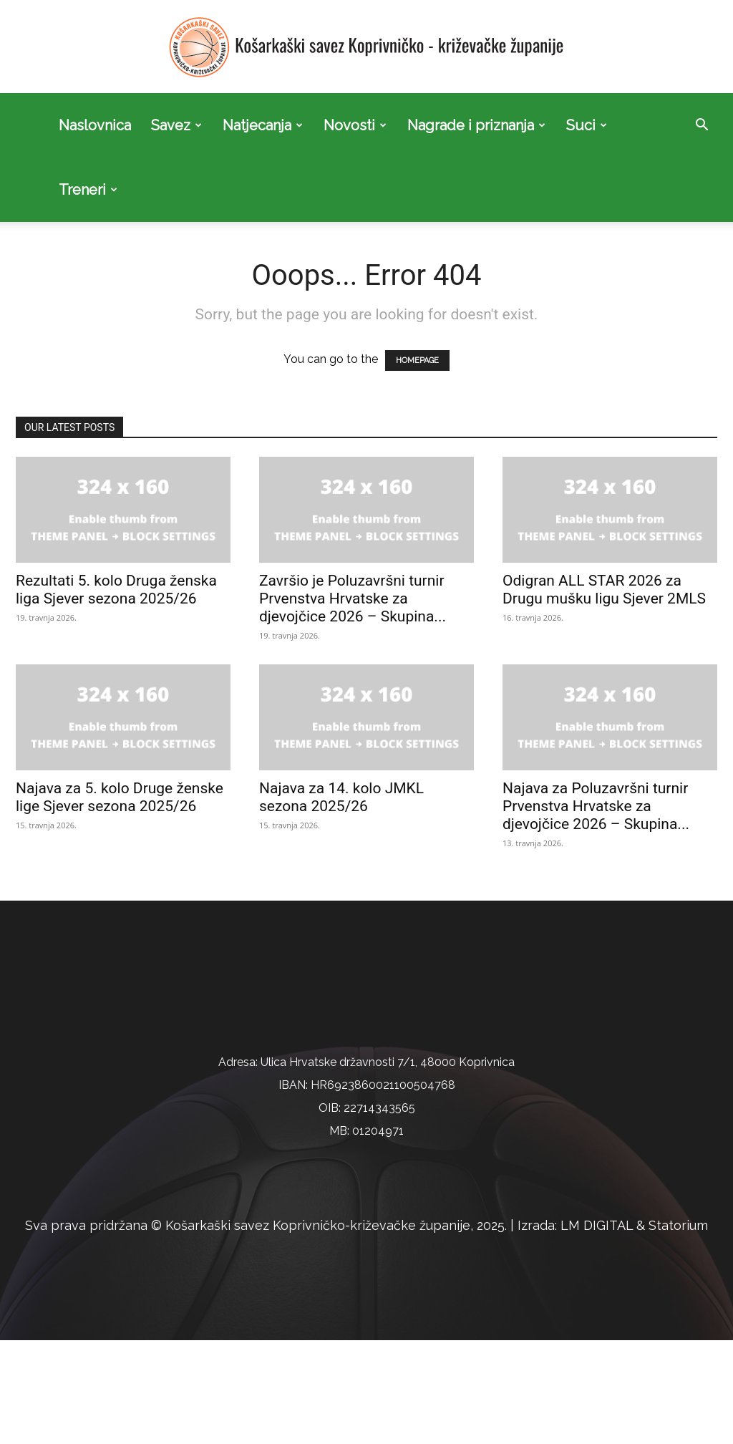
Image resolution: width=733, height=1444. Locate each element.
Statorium (678, 1329)
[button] (701, 126)
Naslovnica (95, 125)
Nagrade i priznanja (476, 125)
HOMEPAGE (417, 296)
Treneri (88, 189)
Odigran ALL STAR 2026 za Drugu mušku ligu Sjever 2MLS (604, 525)
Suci (586, 125)
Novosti (355, 125)
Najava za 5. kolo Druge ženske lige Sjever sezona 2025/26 (119, 732)
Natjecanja (263, 125)
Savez (176, 125)
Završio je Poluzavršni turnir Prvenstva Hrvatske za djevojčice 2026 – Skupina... (352, 534)
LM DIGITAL (596, 1329)
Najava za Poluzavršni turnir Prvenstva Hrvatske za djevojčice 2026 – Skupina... (596, 741)
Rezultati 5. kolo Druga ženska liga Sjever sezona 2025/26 (116, 525)
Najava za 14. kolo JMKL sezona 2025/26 (341, 732)
